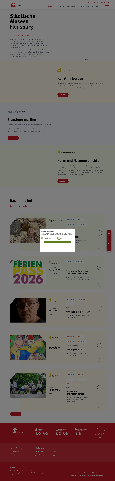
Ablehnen (50, 245)
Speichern (64, 245)
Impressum (55, 249)
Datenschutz (59, 249)
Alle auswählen (57, 242)
